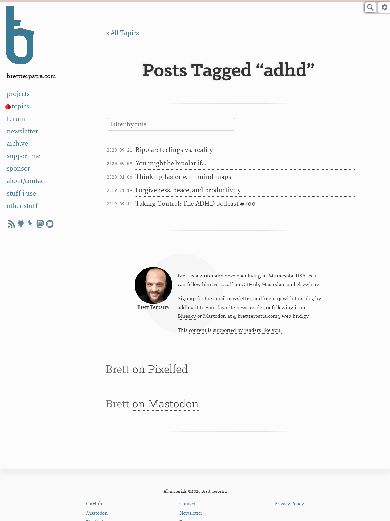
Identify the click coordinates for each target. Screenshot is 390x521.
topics (20, 106)
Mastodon (272, 284)
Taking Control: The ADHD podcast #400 (195, 203)
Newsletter (190, 513)
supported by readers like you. (247, 330)
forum (16, 119)
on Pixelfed (160, 370)
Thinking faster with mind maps (183, 176)
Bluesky (187, 316)
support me (23, 156)
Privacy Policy (289, 504)
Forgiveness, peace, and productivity (188, 190)
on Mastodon (165, 404)
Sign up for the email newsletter (214, 298)
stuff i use (21, 193)
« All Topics (122, 33)
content (198, 330)
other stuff (22, 206)
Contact (187, 504)
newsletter (22, 131)
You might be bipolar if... (171, 163)
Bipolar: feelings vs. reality (174, 150)
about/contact (26, 181)
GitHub (250, 284)
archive (17, 143)
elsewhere (308, 284)
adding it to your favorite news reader (221, 307)
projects (18, 94)
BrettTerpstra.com (31, 76)
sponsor (18, 168)
